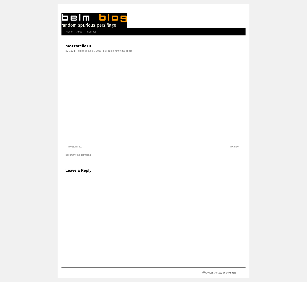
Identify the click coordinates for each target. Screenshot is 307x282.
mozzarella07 (75, 146)
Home (69, 31)
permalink (85, 155)
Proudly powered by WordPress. (221, 272)
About (80, 31)
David (72, 51)
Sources (92, 31)
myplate (234, 146)
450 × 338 (120, 51)
